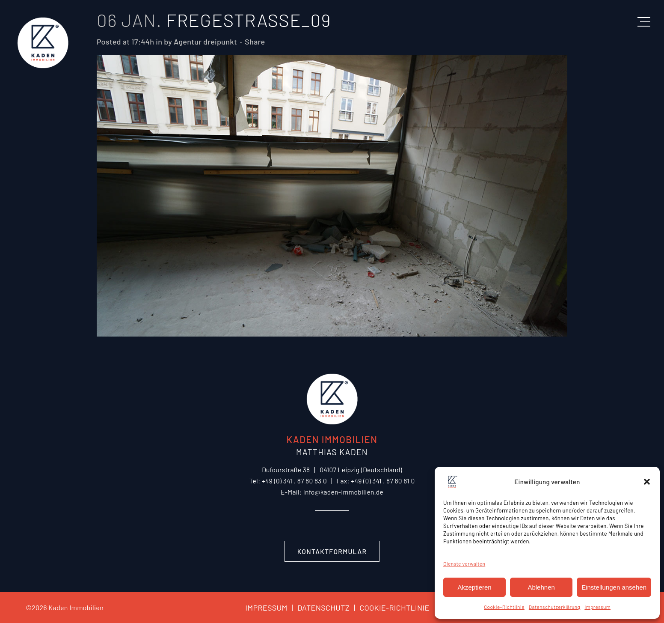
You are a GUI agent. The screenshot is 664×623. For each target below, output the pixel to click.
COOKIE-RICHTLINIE (390, 607)
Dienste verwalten (464, 563)
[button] (647, 481)
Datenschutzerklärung (554, 607)
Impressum (597, 607)
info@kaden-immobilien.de (343, 492)
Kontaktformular (332, 551)
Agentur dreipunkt (205, 41)
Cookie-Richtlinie (504, 607)
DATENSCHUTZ (319, 607)
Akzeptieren (474, 587)
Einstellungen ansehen (613, 587)
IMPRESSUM (266, 607)
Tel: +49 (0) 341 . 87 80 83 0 (288, 481)
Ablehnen (541, 587)
